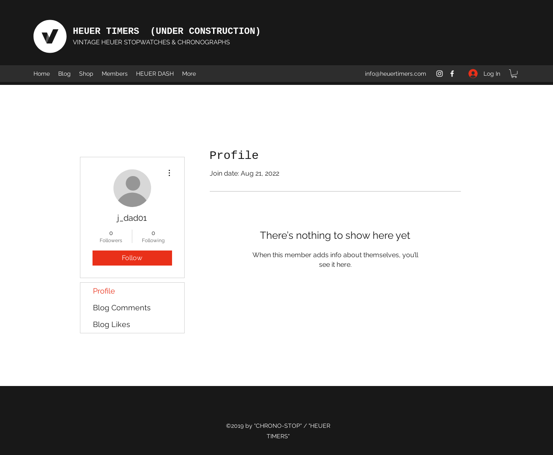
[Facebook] (452, 73)
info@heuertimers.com (395, 73)
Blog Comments (122, 307)
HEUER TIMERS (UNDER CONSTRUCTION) (167, 31)
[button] (514, 73)
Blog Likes (111, 324)
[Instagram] (439, 73)
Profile (104, 290)
